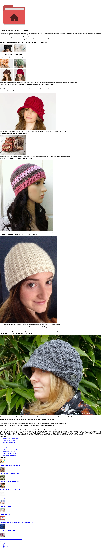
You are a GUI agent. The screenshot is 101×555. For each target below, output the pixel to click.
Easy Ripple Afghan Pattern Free (9, 481)
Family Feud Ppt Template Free (9, 530)
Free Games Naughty (6, 514)
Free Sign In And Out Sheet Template (10, 498)
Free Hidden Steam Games (7, 444)
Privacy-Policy (5, 546)
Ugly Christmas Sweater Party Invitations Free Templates (16, 522)
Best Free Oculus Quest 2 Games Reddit (11, 490)
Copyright (4, 547)
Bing (5, 549)
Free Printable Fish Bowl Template (9, 447)
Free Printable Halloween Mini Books (9, 451)
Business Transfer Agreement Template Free (10, 442)
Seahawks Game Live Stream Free (9, 440)
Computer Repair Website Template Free (10, 455)
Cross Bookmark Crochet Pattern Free (11, 539)
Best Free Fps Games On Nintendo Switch (10, 449)
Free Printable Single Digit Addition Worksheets (11, 438)
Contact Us (5, 544)
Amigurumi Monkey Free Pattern (9, 473)
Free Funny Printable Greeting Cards (10, 465)
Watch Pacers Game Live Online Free (9, 453)
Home (4, 543)
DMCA (4, 545)
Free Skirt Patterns (5, 506)
